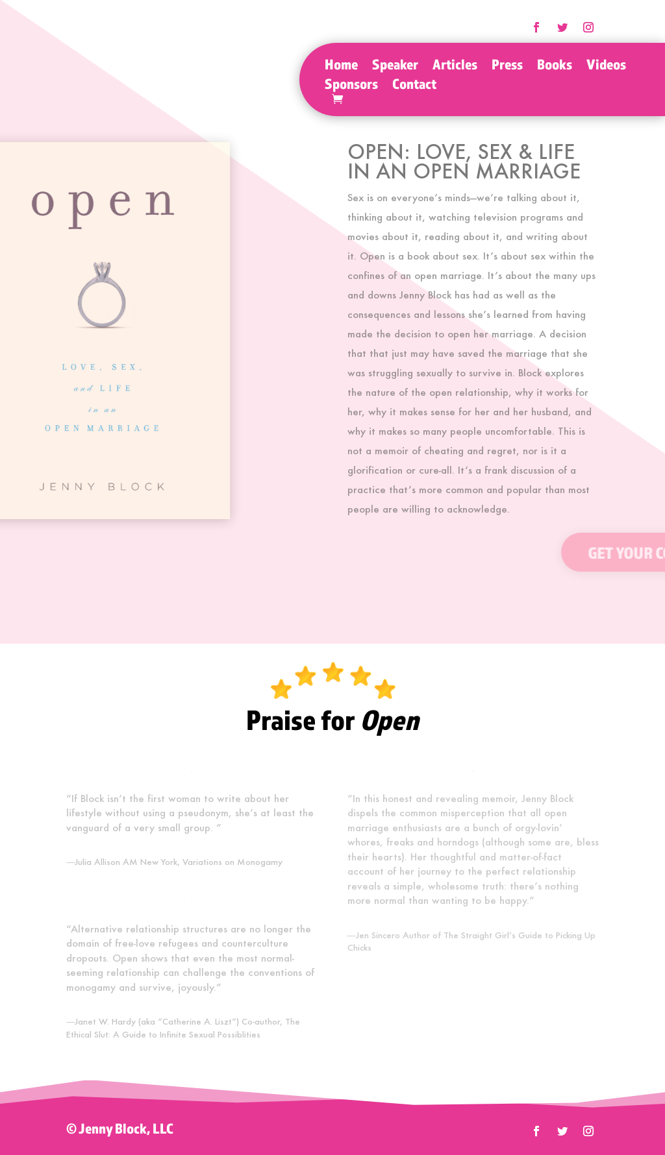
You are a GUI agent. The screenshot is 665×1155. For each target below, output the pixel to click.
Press (507, 66)
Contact (414, 85)
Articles (455, 66)
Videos (606, 66)
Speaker (395, 66)
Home (341, 66)
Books (554, 66)
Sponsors (351, 85)
